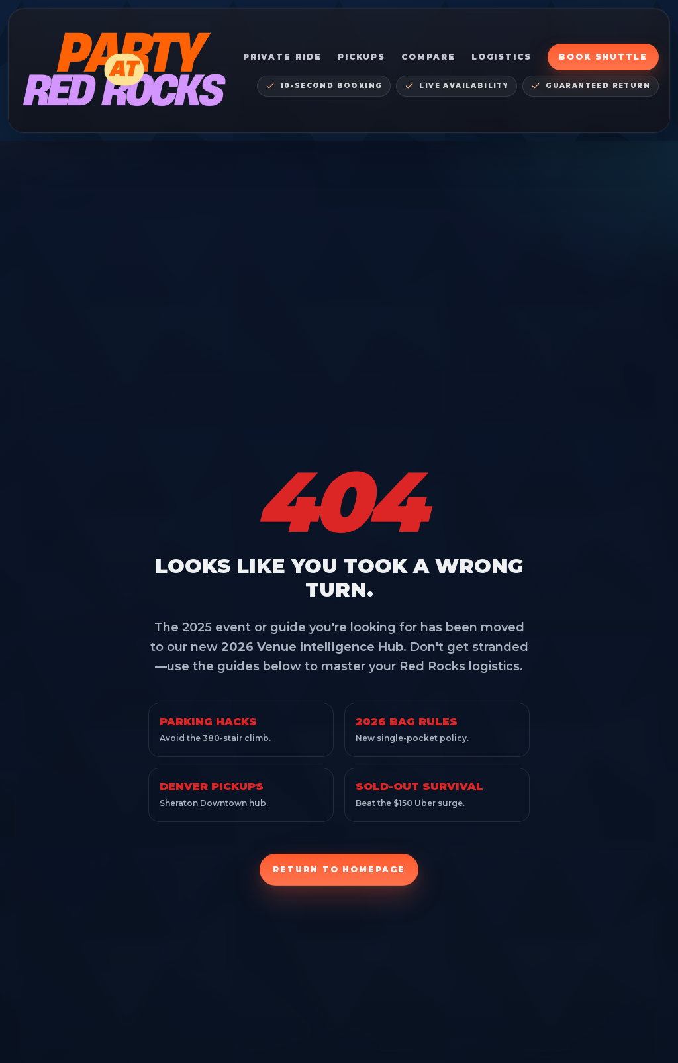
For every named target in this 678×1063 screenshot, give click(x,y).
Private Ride (282, 57)
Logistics (501, 57)
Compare (428, 57)
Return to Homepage (339, 869)
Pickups (361, 57)
